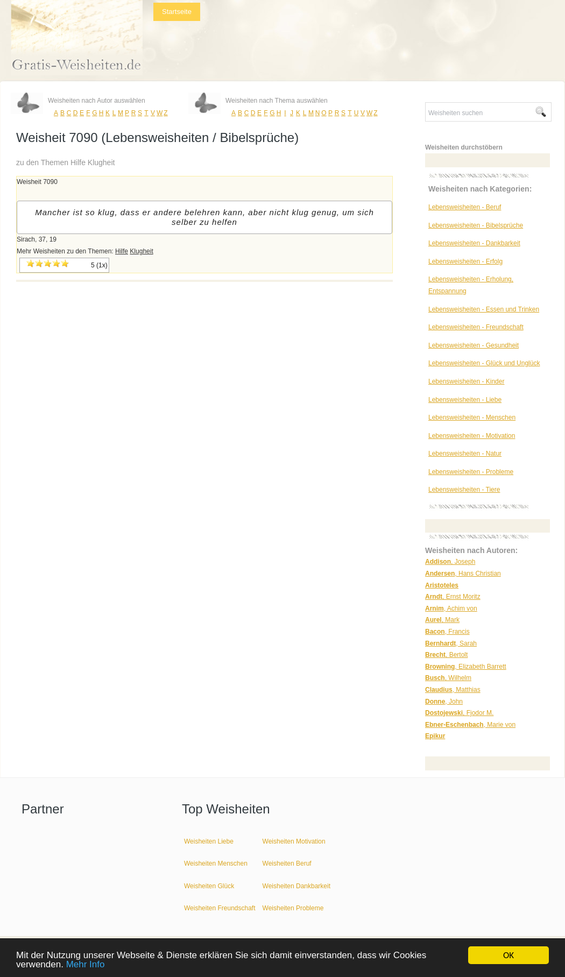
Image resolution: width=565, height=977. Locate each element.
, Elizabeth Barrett (465, 666)
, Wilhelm (448, 678)
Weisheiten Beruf (287, 863)
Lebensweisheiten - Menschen (471, 417)
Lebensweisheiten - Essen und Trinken (483, 309)
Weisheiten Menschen (216, 863)
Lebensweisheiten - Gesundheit (473, 345)
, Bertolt (446, 655)
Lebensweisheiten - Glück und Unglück (484, 363)
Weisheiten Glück (209, 886)
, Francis (447, 631)
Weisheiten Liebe (209, 841)
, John (444, 701)
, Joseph (450, 561)
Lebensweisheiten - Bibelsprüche (475, 225)
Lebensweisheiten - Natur (465, 453)
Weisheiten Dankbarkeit (297, 886)
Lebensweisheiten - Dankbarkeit (474, 243)
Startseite (177, 12)
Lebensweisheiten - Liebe (465, 399)
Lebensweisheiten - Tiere (464, 489)
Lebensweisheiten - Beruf (464, 207)
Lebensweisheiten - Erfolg (465, 261)
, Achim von (451, 608)
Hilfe (121, 251)
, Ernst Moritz (453, 596)
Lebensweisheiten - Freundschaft (476, 327)
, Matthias (453, 689)
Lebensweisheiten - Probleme (470, 472)
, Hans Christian (463, 573)
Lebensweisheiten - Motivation (471, 436)
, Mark (442, 620)
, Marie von (470, 724)
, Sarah (451, 643)
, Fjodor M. (459, 713)
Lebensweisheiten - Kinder (466, 381)
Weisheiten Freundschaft (220, 908)
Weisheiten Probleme (293, 908)
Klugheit (141, 251)
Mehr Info (85, 965)
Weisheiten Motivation (294, 841)
